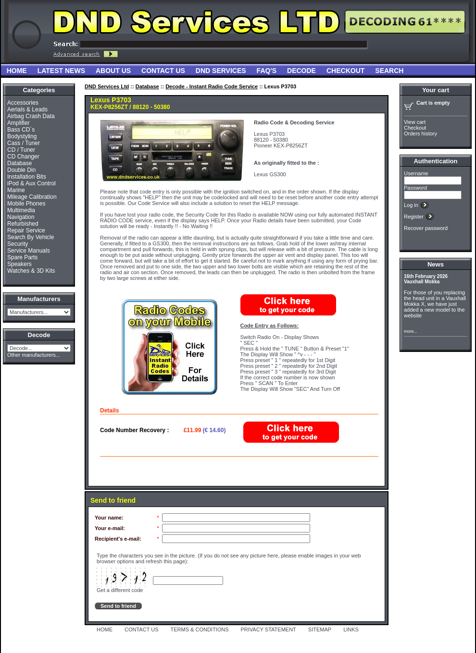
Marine (16, 190)
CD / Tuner (21, 149)
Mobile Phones (26, 203)
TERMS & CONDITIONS (200, 629)
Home (17, 70)
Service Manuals (28, 250)
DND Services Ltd (107, 86)
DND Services (221, 70)
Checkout (345, 70)
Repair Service (26, 230)
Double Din (21, 170)
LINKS (351, 629)
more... (410, 331)
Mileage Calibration (32, 196)
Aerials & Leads (27, 109)
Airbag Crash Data (31, 116)
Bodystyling (22, 136)
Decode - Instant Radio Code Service (211, 86)
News (435, 264)
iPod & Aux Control (31, 183)
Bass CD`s (21, 129)
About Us (113, 70)
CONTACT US (142, 629)
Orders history (420, 133)
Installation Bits (26, 176)
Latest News (61, 70)
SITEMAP (319, 629)
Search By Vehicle (30, 237)
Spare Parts (22, 257)
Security (17, 244)
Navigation (21, 217)
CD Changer (23, 156)
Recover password (426, 228)
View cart (415, 122)
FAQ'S (266, 70)
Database (19, 163)
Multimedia (21, 210)
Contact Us (163, 70)
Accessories (22, 102)
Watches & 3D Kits (31, 270)
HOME (105, 629)
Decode (301, 70)
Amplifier (18, 123)
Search (389, 70)
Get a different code (120, 590)
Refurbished (22, 223)
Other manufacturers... (33, 355)
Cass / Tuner (23, 143)
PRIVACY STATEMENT (268, 629)
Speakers (19, 264)
